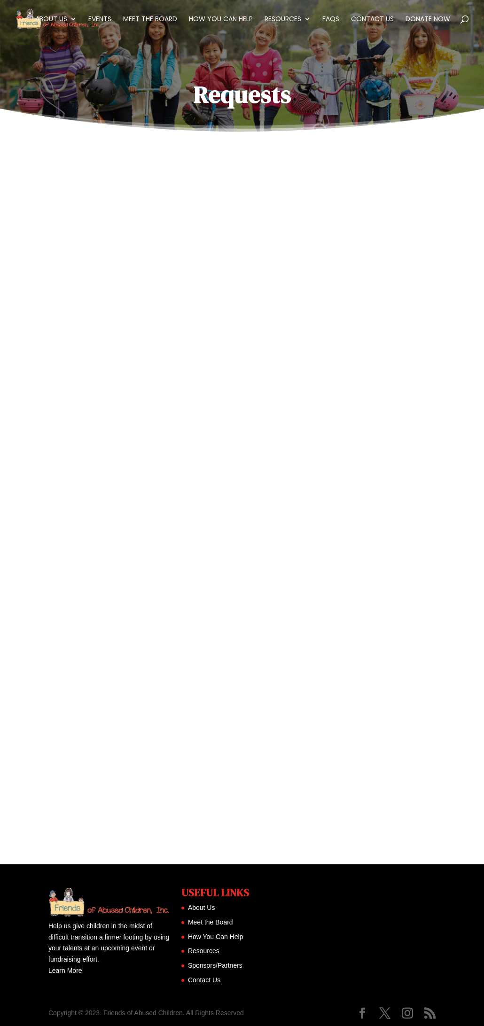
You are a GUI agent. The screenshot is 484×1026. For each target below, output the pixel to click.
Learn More (65, 970)
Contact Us (372, 19)
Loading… (242, 496)
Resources (283, 19)
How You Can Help (221, 19)
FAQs (330, 19)
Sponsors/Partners (215, 965)
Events (99, 19)
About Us (51, 19)
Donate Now (428, 19)
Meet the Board (150, 19)
